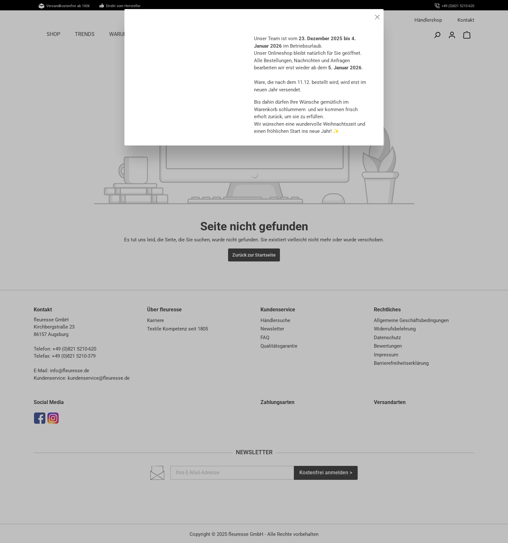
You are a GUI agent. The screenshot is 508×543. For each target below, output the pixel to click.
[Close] (377, 16)
